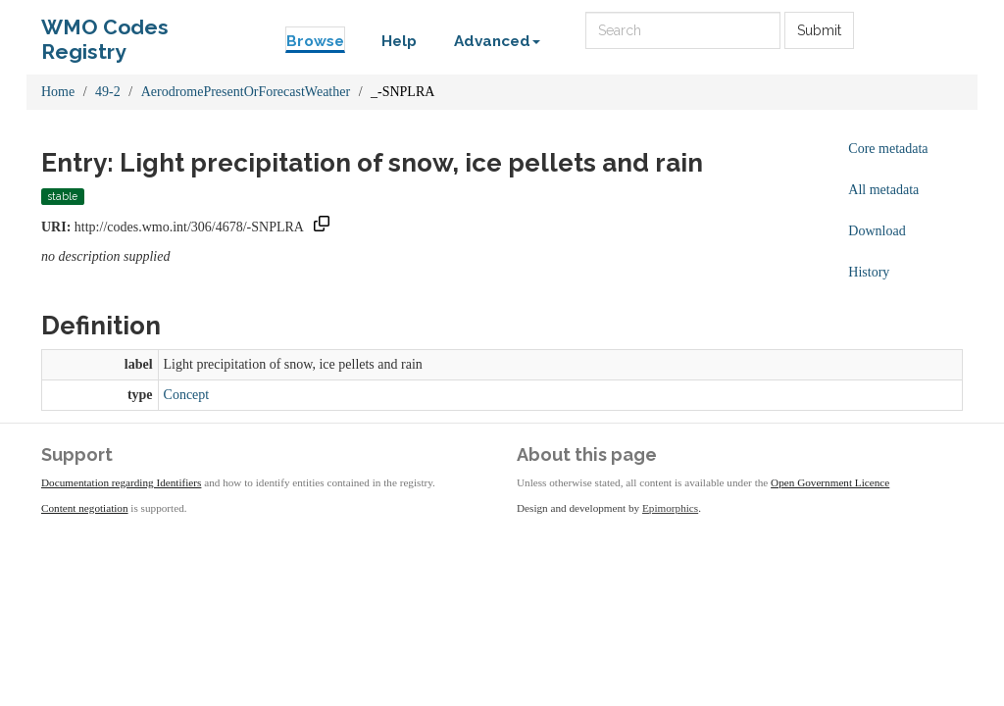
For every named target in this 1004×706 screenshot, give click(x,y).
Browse (315, 41)
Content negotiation (84, 508)
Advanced (497, 41)
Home (58, 91)
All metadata (883, 189)
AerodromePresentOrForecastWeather (245, 91)
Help (399, 41)
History (868, 272)
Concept (187, 394)
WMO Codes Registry (105, 32)
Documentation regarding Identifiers (121, 482)
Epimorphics (670, 508)
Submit (819, 30)
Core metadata (888, 148)
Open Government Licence (830, 482)
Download (876, 231)
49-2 (108, 91)
